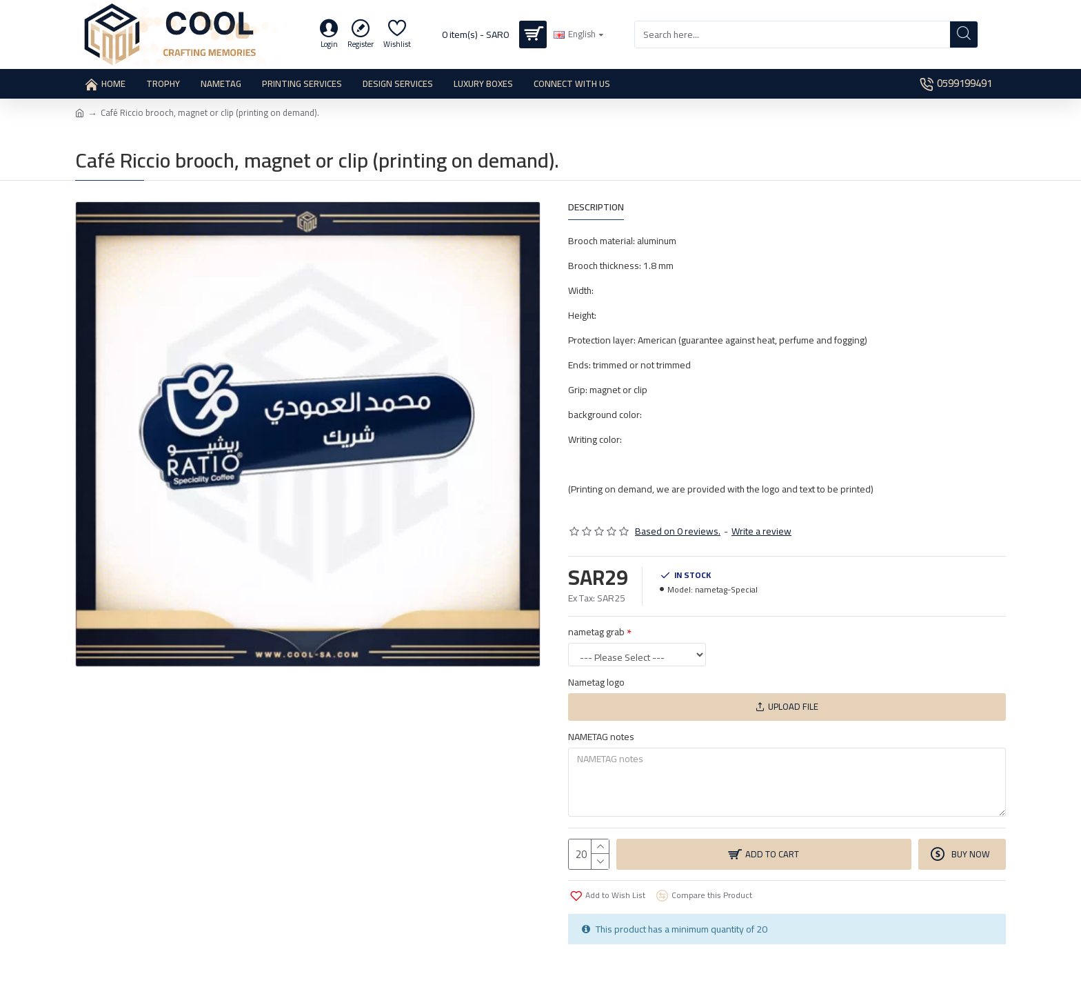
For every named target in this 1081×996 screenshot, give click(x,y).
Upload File (787, 706)
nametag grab (596, 632)
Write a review (761, 531)
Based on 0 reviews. (677, 531)
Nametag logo (596, 682)
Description (596, 208)
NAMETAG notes (601, 737)
